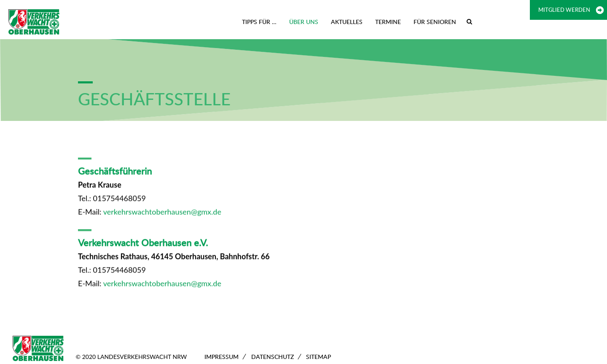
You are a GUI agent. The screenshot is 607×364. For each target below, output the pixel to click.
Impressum (221, 357)
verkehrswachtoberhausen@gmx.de (162, 213)
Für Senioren (435, 22)
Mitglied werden (564, 9)
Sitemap (318, 357)
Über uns (303, 22)
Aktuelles (347, 22)
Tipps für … (259, 22)
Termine (388, 22)
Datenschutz (272, 357)
